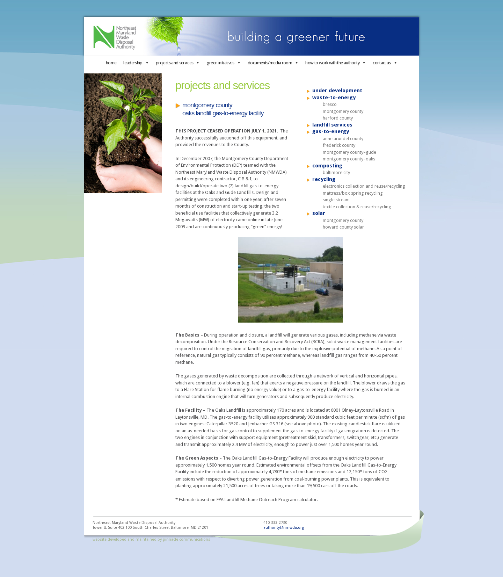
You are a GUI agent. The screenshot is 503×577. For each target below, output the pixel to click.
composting (327, 166)
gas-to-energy (330, 131)
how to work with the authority (335, 62)
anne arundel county (343, 138)
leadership (136, 62)
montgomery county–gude (349, 152)
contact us (385, 62)
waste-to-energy (334, 97)
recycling (323, 179)
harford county (338, 118)
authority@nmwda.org (283, 527)
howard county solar (343, 227)
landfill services (332, 125)
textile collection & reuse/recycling (357, 206)
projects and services (178, 62)
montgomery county (343, 111)
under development (337, 90)
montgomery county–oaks (349, 158)
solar (318, 213)
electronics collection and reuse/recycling (364, 186)
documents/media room (273, 62)
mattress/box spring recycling (353, 193)
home (111, 62)
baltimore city (336, 172)
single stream (336, 199)
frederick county (339, 145)
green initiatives (224, 62)
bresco (330, 104)
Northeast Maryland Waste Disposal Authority (251, 36)
